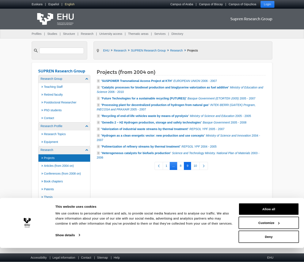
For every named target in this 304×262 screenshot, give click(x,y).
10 (197, 166)
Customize (269, 237)
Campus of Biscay (211, 4)
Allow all (268, 223)
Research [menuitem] (87, 33)
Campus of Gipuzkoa (242, 4)
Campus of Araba (181, 4)
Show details (65, 249)
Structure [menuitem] (69, 33)
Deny (269, 250)
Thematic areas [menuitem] (138, 33)
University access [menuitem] (110, 33)
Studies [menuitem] (52, 33)
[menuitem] (37, 4)
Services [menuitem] (160, 33)
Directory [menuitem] (177, 33)
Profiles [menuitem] (37, 33)
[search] (61, 51)
